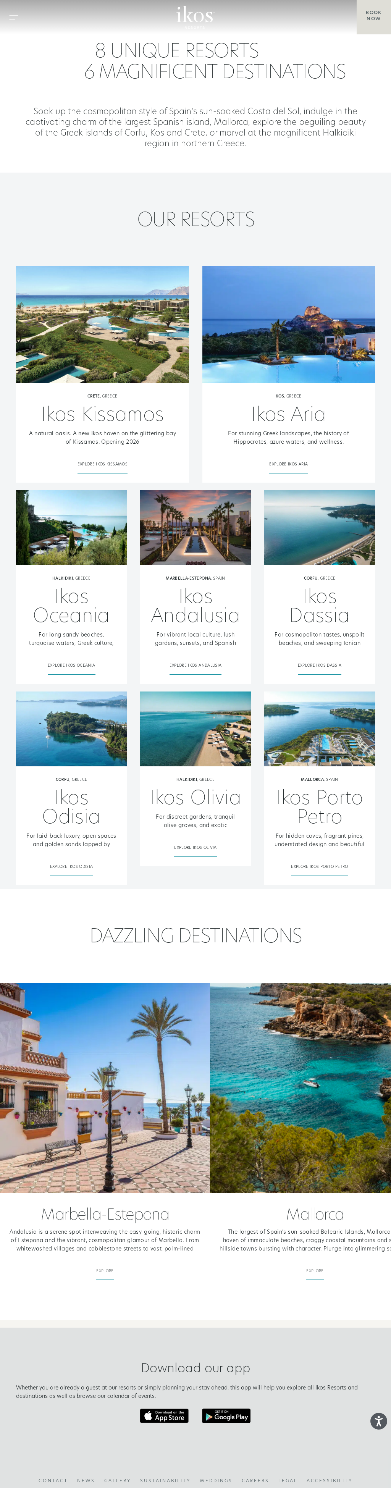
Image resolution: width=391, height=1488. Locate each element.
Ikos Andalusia (195, 607)
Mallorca (315, 1215)
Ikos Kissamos (102, 416)
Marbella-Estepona (105, 1215)
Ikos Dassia (319, 607)
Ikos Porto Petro (320, 809)
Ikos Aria (288, 416)
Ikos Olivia (195, 799)
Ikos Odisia (71, 809)
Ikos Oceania (71, 607)
